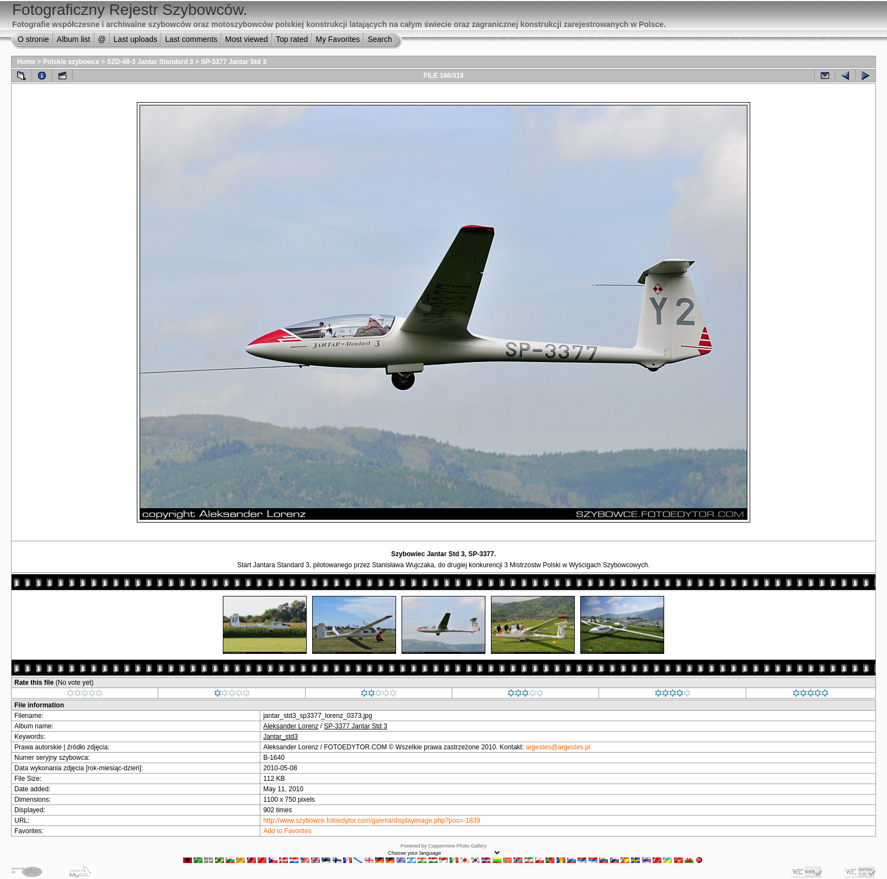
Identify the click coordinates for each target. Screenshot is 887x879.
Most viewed (246, 39)
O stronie (33, 39)
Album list (73, 39)
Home (26, 62)
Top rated (292, 39)
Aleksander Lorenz (290, 726)
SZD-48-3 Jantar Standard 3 (150, 62)
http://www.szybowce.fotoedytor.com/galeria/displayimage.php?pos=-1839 (371, 820)
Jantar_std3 (280, 737)
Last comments (191, 39)
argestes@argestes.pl (558, 747)
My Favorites (338, 39)
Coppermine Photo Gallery (457, 846)
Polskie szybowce (71, 62)
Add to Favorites (287, 831)
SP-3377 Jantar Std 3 (233, 62)
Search (379, 39)
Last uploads (135, 39)
